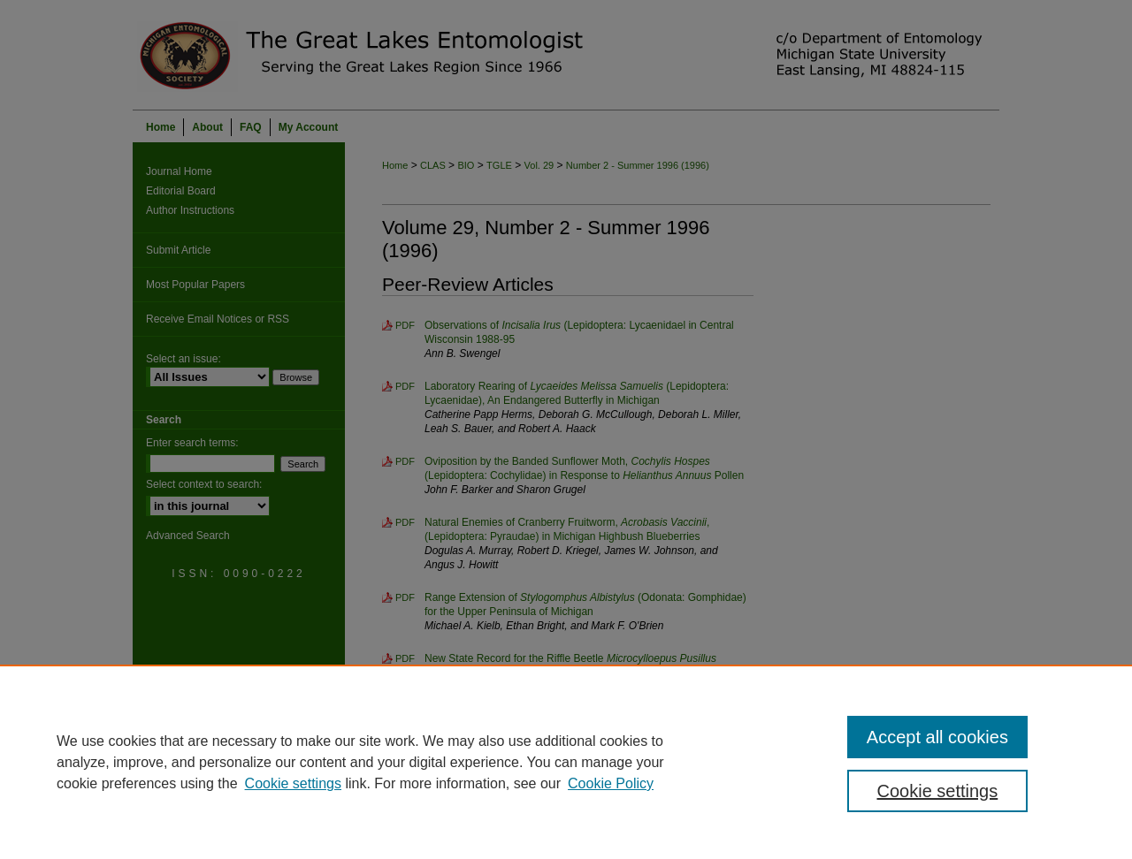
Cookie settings (293, 783)
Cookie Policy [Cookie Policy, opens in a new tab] (611, 783)
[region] (566, 762)
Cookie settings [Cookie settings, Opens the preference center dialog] (937, 791)
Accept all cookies (937, 737)
